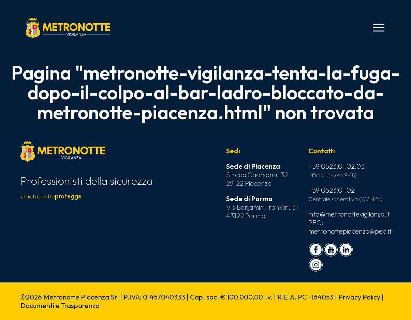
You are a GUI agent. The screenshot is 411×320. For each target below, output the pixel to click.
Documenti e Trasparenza (60, 305)
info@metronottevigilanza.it (349, 214)
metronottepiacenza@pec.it (350, 231)
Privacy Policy (359, 297)
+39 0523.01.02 (331, 190)
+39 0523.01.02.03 (336, 166)
